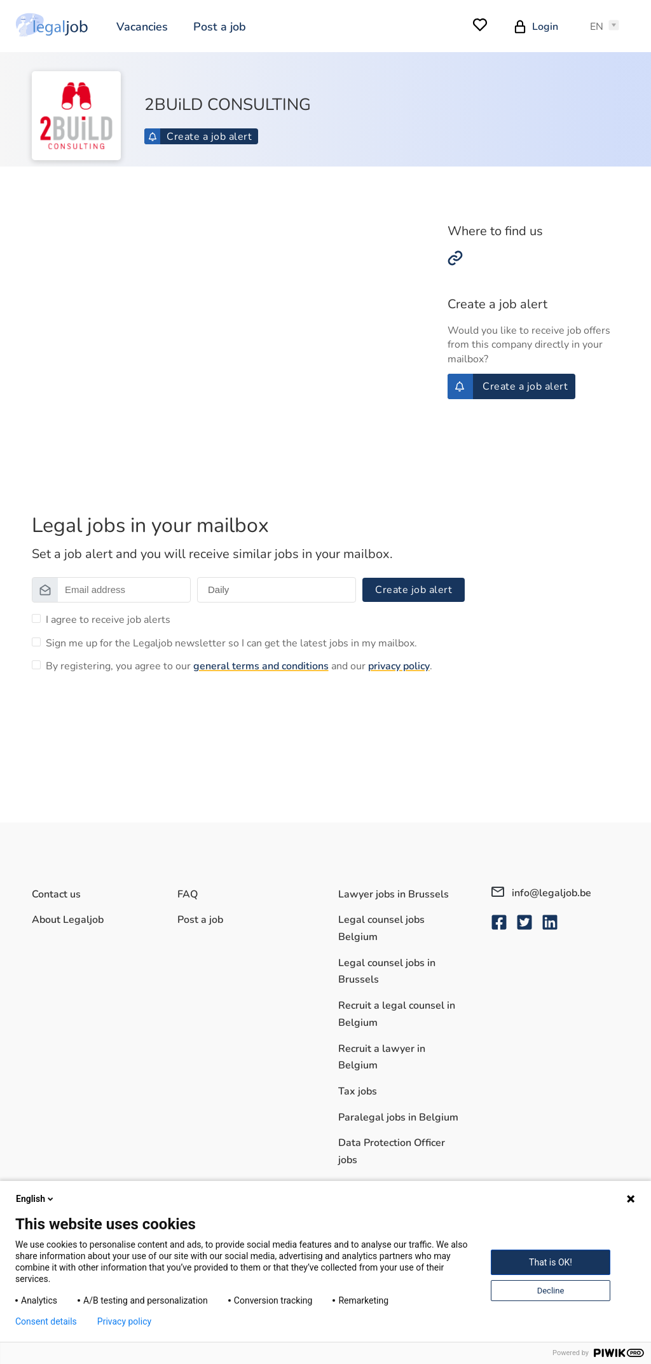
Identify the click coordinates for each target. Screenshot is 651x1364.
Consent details (46, 1321)
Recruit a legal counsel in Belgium (396, 1014)
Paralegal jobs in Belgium (398, 1117)
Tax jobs (357, 1091)
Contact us (56, 894)
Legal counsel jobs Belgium (381, 928)
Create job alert (413, 590)
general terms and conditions (261, 666)
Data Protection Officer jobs (391, 1151)
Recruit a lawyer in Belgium (381, 1057)
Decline (551, 1290)
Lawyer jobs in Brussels (393, 894)
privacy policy (399, 666)
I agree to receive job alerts (108, 620)
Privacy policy (124, 1321)
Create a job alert (200, 137)
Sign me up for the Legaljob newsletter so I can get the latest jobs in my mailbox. (231, 643)
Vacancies (142, 26)
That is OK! (550, 1262)
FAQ (187, 894)
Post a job (219, 26)
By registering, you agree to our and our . (239, 666)
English (35, 1199)
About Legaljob (68, 920)
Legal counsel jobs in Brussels (386, 971)
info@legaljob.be (541, 893)
